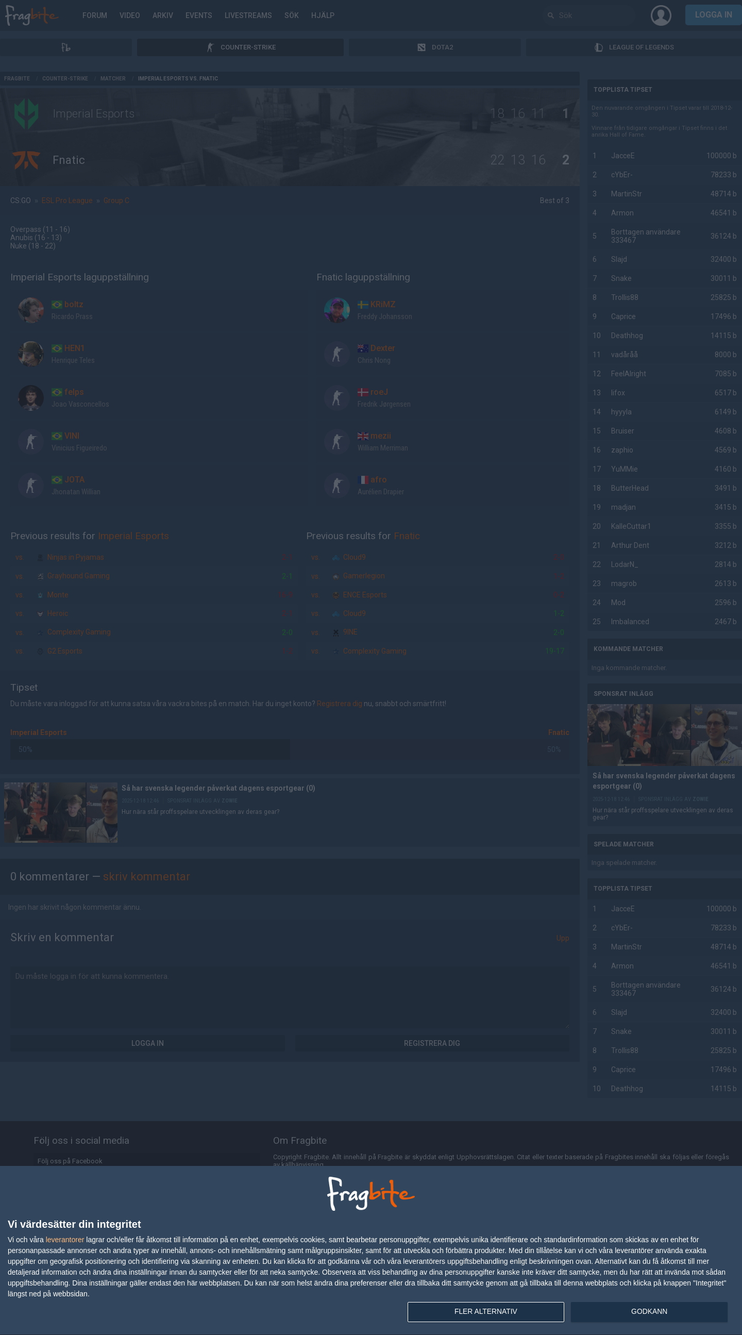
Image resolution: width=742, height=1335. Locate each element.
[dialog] (371, 1250)
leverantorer (65, 1239)
